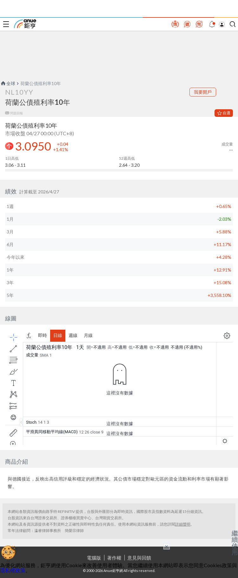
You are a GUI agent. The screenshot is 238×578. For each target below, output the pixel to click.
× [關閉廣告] (167, 546)
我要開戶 (203, 92)
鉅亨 (25, 24)
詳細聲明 (182, 524)
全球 (7, 83)
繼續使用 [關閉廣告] (235, 542)
